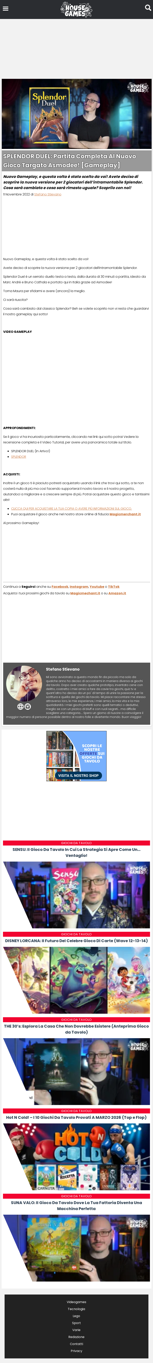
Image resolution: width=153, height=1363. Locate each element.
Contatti (76, 1344)
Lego (76, 1316)
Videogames (76, 1302)
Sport (76, 1323)
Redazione (76, 1337)
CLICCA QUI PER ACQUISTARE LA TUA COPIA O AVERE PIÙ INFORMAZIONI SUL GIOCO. (71, 508)
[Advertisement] (76, 48)
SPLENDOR (18, 456)
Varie (76, 1330)
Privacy (76, 1351)
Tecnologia (76, 1309)
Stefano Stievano (47, 194)
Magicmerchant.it (125, 514)
